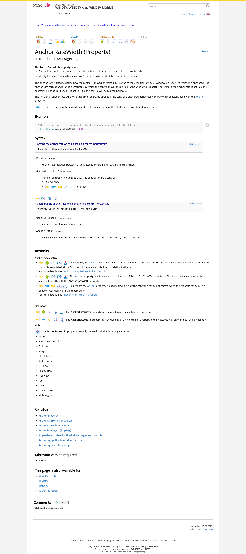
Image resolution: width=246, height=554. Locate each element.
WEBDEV (43, 486)
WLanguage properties (66, 24)
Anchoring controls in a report (80, 295)
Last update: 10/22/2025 (201, 526)
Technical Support (120, 540)
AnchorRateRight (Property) (54, 425)
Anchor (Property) (48, 416)
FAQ (100, 540)
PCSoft (73, 540)
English (201, 13)
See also (206, 51)
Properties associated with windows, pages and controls (108, 24)
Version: (58, 13)
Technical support (139, 540)
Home (183, 13)
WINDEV (43, 481)
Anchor (200, 96)
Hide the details (194, 144)
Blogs (106, 540)
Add (60, 502)
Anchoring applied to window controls (84, 271)
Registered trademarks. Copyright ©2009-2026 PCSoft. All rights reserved (123, 546)
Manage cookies (168, 540)
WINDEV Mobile (47, 476)
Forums (91, 540)
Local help (208, 529)
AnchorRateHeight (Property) (55, 430)
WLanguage (47, 24)
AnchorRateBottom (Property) (55, 421)
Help (37, 24)
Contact (154, 540)
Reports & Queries (49, 491)
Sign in (192, 13)
